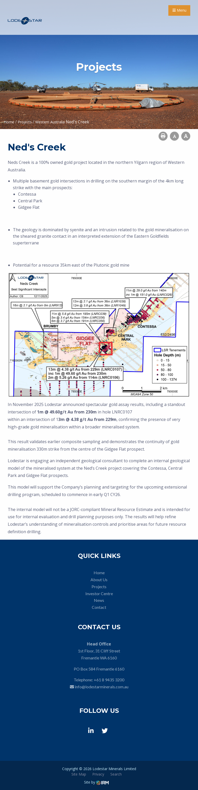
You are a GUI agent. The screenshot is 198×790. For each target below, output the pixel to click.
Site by (96, 782)
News (99, 600)
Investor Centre (99, 593)
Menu (179, 10)
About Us (99, 579)
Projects (99, 586)
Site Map (78, 774)
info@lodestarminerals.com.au (101, 686)
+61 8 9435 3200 (109, 679)
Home (99, 572)
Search (116, 774)
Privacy (98, 774)
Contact (99, 607)
